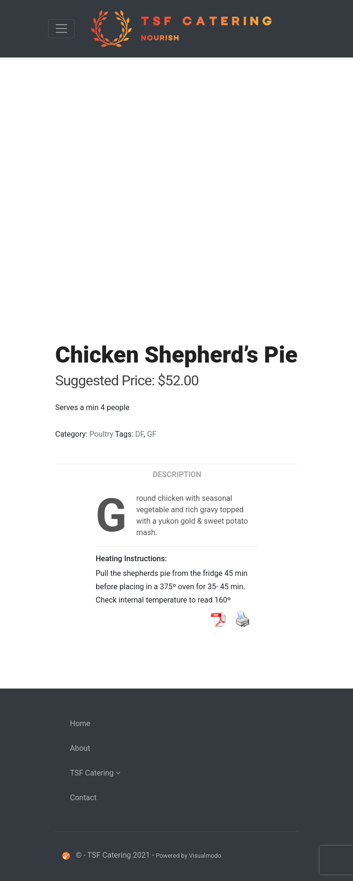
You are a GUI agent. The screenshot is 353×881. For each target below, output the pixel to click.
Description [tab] (177, 474)
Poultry (101, 434)
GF (152, 434)
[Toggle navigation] (61, 28)
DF (139, 434)
